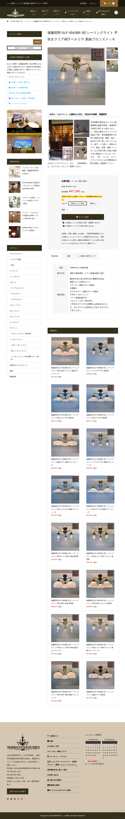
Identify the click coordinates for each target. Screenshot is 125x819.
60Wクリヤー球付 (77, 203)
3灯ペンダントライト (19, 351)
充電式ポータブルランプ (19, 365)
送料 (50, 741)
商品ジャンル (33, 12)
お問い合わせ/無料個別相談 (20, 93)
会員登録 (83, 3)
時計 (12, 265)
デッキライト (14, 322)
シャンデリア (14, 277)
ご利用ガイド (87, 12)
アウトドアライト (16, 254)
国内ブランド (57, 12)
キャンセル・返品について (57, 751)
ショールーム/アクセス (71, 12)
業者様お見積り (53, 785)
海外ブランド (45, 12)
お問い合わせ (53, 775)
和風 (11, 371)
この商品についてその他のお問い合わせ (78, 226)
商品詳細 (54, 256)
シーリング (14, 271)
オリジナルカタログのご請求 (59, 790)
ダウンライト (14, 311)
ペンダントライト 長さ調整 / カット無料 (25, 358)
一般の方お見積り (54, 780)
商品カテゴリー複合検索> (24, 48)
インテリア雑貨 (15, 259)
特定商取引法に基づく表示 (57, 770)
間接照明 (13, 377)
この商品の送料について (87, 256)
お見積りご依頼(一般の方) (19, 82)
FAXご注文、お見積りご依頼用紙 (22, 98)
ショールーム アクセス (18, 103)
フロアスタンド (16, 299)
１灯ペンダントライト (19, 345)
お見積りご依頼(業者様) (18, 87)
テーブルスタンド (17, 288)
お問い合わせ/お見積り (103, 12)
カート (111, 3)
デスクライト (16, 294)
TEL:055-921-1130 (16, 77)
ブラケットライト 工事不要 (21, 334)
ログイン (93, 3)
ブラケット (14, 328)
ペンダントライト (16, 339)
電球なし (93, 203)
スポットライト (15, 305)
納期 (68, 256)
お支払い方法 (53, 746)
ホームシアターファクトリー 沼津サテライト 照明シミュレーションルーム (62, 763)
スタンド (13, 282)
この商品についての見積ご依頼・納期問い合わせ (81, 223)
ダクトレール (14, 317)
